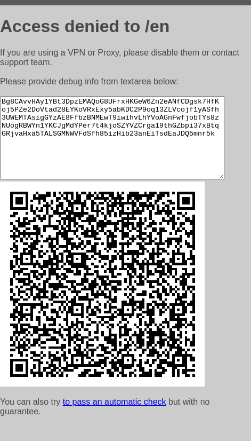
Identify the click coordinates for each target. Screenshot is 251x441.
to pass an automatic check (114, 417)
